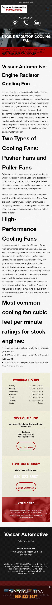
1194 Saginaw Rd (24, 34)
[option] (26, 509)
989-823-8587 (8, 34)
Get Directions (26, 447)
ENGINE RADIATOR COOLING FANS (19, 54)
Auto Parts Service (26, 541)
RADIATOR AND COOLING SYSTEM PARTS (22, 52)
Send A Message (26, 488)
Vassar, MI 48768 (42, 34)
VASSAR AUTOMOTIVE (12, 49)
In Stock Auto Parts (35, 49)
